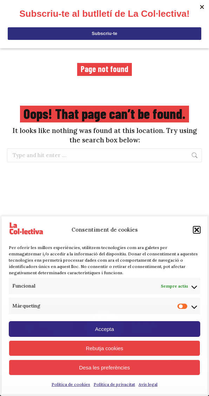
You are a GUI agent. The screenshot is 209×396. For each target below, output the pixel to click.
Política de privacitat (114, 384)
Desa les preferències (104, 367)
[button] (196, 229)
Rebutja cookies (104, 348)
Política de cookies (71, 384)
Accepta (104, 329)
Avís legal (148, 384)
